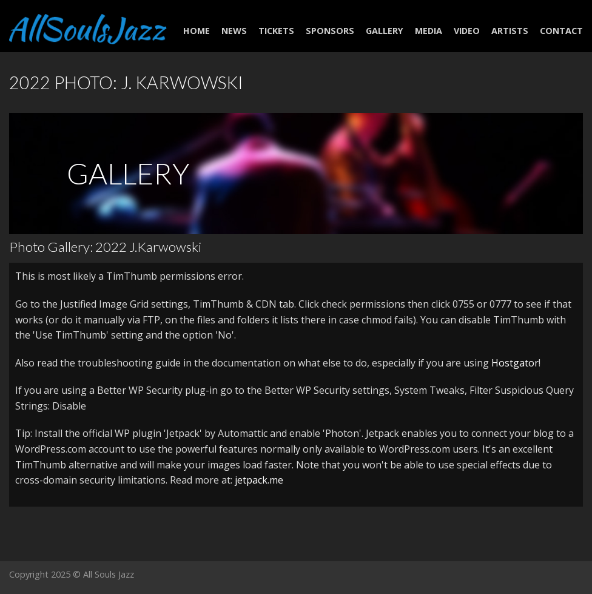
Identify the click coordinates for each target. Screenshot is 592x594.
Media (428, 30)
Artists (509, 30)
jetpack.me (259, 480)
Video (467, 30)
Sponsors (330, 30)
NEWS (234, 30)
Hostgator (515, 363)
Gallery (384, 30)
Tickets (276, 30)
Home (196, 30)
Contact (561, 30)
